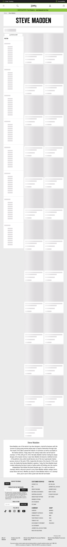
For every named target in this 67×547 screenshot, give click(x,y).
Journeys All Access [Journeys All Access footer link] (54, 486)
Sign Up (7, 483)
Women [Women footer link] (51, 513)
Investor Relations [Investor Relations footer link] (37, 530)
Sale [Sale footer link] (50, 520)
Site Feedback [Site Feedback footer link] (35, 502)
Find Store (23, 504)
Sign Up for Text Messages (16, 487)
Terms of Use (17, 495)
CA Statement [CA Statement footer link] (35, 525)
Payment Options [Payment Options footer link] (36, 499)
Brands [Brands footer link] (51, 510)
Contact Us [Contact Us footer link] (35, 484)
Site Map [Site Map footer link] (34, 504)
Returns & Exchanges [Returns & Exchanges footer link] (37, 491)
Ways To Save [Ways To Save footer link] (52, 491)
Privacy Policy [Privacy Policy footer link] (35, 515)
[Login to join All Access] (26, 10)
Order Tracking (7, 1)
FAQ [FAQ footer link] (33, 486)
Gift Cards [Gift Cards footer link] (51, 497)
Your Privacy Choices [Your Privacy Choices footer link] (37, 518)
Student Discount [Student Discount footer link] (53, 494)
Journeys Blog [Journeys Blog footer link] (52, 489)
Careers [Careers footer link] (34, 510)
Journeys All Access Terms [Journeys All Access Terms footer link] (39, 528)
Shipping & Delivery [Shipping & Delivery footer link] (37, 494)
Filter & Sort (13, 35)
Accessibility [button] (60, 1)
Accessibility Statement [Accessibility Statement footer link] (38, 523)
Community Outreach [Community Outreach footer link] (37, 513)
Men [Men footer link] (50, 515)
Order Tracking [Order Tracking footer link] (36, 489)
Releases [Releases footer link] (51, 523)
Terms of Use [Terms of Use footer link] (35, 520)
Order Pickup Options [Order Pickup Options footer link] (37, 497)
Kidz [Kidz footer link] (50, 518)
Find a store (16, 501)
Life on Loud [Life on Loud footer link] (52, 484)
